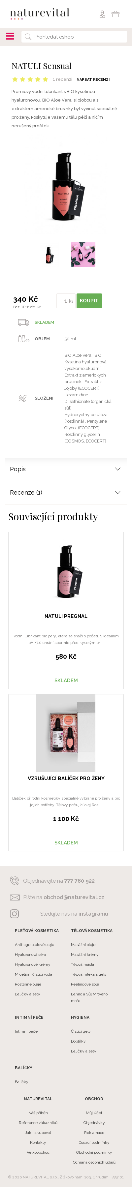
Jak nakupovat (38, 1132)
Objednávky (94, 1122)
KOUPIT (89, 301)
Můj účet (94, 1113)
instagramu (93, 914)
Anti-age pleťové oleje (34, 944)
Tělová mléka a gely (89, 974)
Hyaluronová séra (30, 954)
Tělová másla (82, 964)
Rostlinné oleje (28, 984)
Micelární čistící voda (33, 974)
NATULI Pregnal (66, 616)
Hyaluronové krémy (32, 964)
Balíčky (21, 1082)
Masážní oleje (83, 944)
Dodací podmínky (94, 1142)
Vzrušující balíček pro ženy (66, 778)
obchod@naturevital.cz (74, 897)
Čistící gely (81, 1031)
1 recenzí (62, 79)
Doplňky (78, 1041)
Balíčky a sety (27, 994)
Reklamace (94, 1132)
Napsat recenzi (93, 79)
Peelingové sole (85, 984)
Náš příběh (38, 1113)
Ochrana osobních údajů (94, 1162)
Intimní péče (26, 1031)
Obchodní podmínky (94, 1152)
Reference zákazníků (38, 1122)
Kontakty (38, 1142)
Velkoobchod (38, 1152)
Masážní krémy (85, 954)
